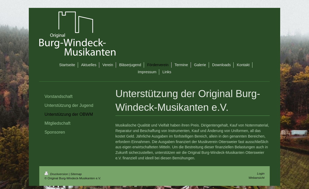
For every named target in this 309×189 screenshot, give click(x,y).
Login (260, 173)
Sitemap (76, 174)
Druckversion (57, 174)
